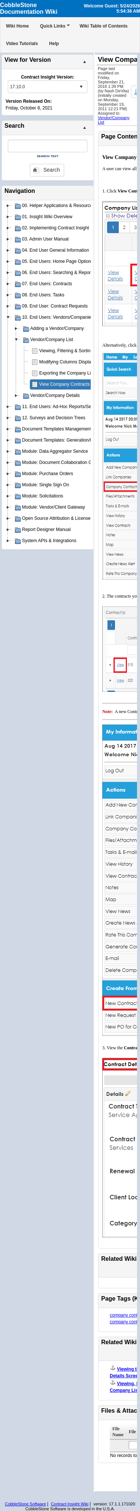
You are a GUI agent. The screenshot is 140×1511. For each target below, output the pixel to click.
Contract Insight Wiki (69, 1504)
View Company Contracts (64, 384)
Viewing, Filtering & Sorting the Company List (84, 350)
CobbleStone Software (25, 1504)
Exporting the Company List (66, 373)
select (81, 87)
